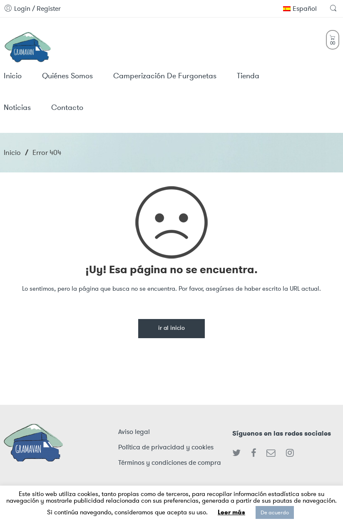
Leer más (231, 512)
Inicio (12, 152)
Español (300, 8)
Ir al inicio (171, 328)
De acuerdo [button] (275, 512)
